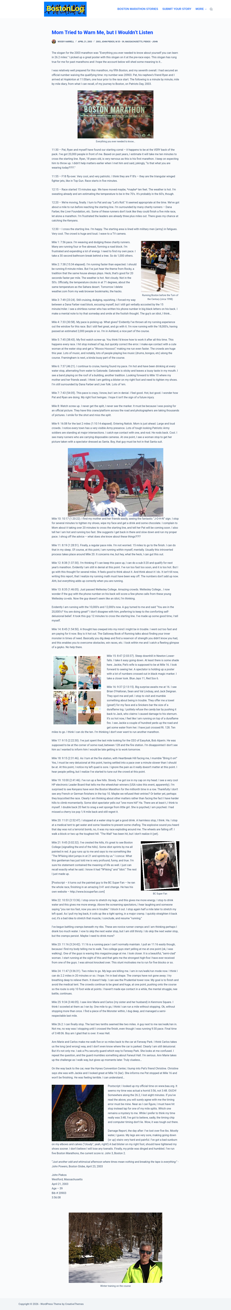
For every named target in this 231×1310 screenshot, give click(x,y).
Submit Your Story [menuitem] (176, 9)
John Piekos (108, 41)
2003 (98, 41)
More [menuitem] (201, 9)
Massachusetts (134, 41)
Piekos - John (150, 41)
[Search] (211, 9)
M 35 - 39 (120, 41)
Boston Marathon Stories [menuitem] (137, 9)
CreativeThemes (74, 1304)
